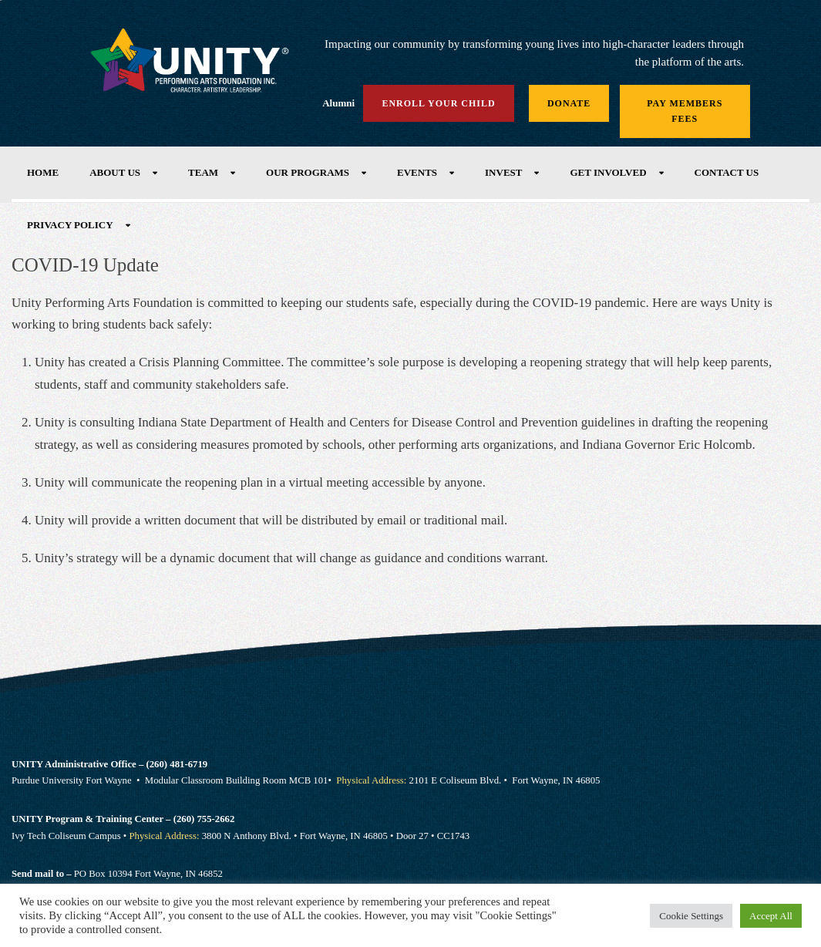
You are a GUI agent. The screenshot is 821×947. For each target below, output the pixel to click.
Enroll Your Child (438, 103)
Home (43, 172)
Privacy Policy (70, 225)
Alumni (338, 103)
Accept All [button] (770, 916)
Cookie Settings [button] (691, 916)
